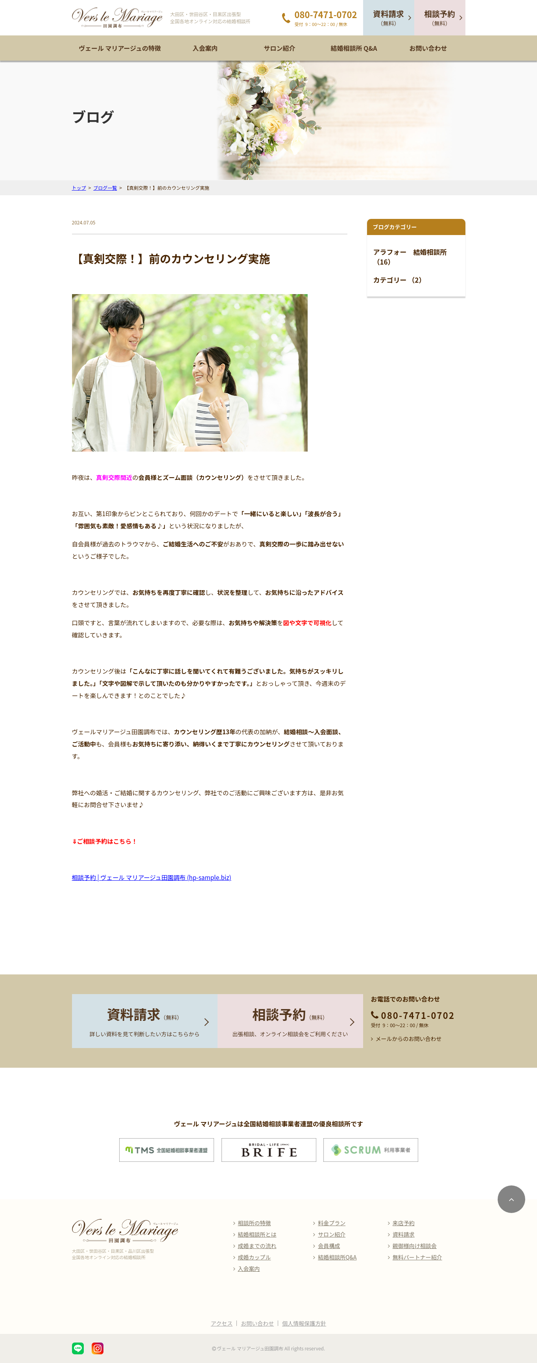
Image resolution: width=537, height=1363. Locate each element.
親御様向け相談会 (415, 1246)
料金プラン (331, 1223)
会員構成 (329, 1246)
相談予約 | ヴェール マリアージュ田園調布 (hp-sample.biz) (151, 877)
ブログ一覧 (105, 187)
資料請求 (404, 1234)
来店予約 (404, 1223)
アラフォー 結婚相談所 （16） (410, 257)
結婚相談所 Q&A (353, 48)
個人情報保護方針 (304, 1323)
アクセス (222, 1323)
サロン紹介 (279, 48)
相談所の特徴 (254, 1223)
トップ (79, 187)
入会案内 (205, 48)
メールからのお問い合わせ (409, 1039)
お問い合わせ (428, 48)
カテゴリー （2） (399, 280)
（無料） (388, 17)
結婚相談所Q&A (337, 1257)
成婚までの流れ (257, 1246)
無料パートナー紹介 (417, 1257)
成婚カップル (254, 1257)
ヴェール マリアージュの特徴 (120, 48)
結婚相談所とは (257, 1234)
